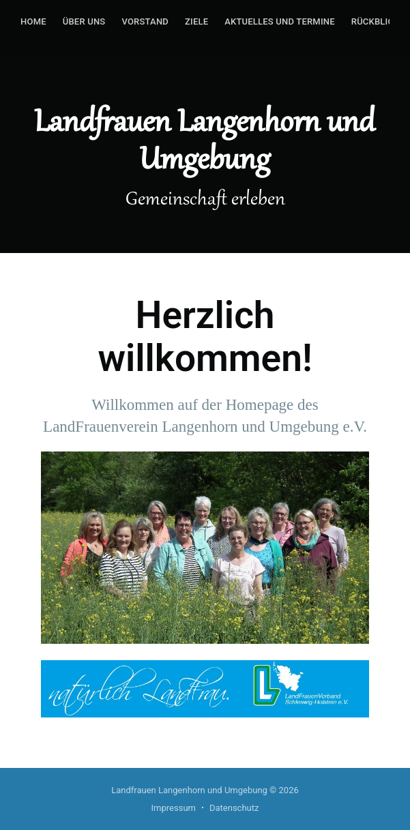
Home (33, 21)
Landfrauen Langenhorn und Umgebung (189, 790)
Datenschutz (234, 808)
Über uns (84, 21)
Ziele (196, 21)
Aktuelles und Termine (279, 21)
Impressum (173, 808)
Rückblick (375, 21)
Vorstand (145, 21)
